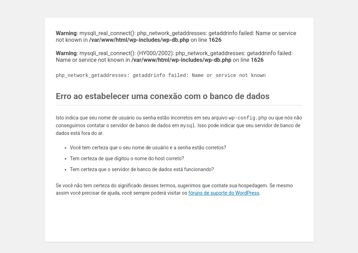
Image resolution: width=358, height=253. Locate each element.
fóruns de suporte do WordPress (223, 193)
